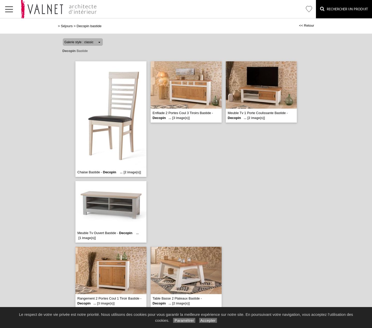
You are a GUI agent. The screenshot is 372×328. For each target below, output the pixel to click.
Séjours (67, 26)
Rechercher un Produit (344, 8)
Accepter (208, 320)
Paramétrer (184, 320)
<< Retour (306, 25)
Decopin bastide (88, 26)
